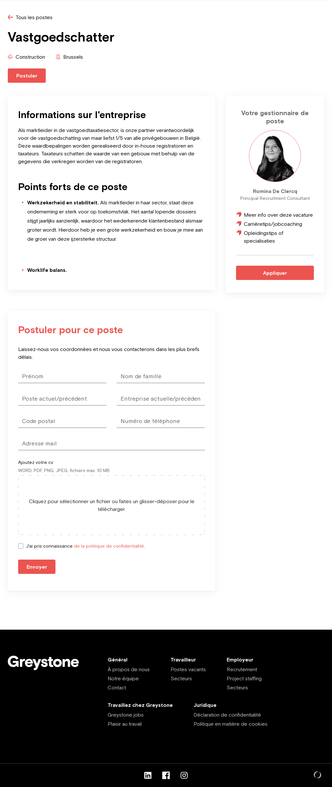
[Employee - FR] (47, 663)
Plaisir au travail (125, 724)
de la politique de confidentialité (109, 546)
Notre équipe (123, 678)
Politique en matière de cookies (230, 724)
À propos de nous (129, 669)
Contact (117, 687)
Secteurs (181, 678)
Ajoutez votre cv (35, 462)
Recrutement (242, 669)
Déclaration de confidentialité (227, 715)
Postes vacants (188, 669)
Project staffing (244, 678)
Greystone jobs (126, 715)
